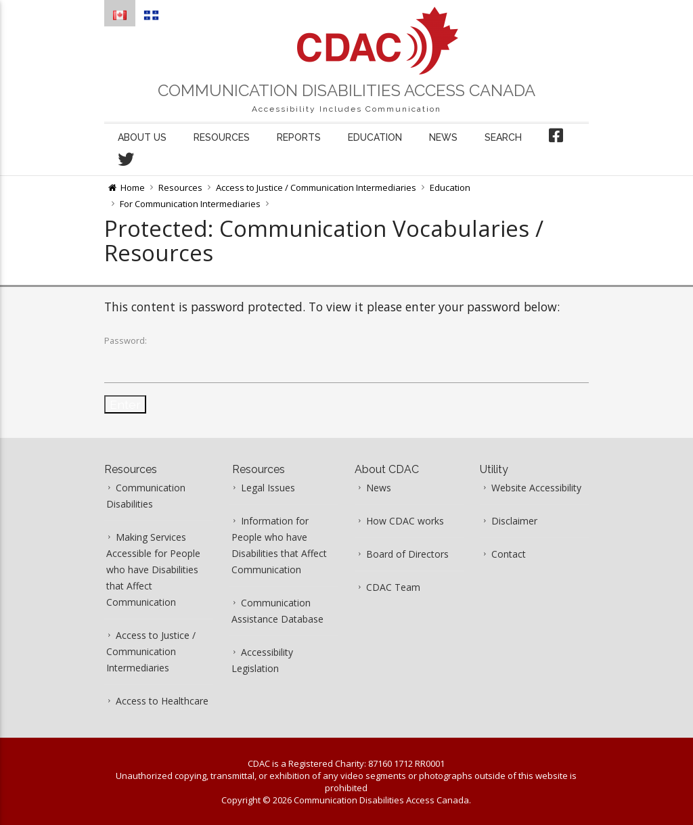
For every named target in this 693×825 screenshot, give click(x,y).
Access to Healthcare (162, 700)
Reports (299, 137)
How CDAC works (405, 520)
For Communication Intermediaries (190, 204)
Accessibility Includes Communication (346, 109)
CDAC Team (393, 587)
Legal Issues (268, 487)
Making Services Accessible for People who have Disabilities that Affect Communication (153, 569)
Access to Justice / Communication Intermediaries (316, 187)
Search (503, 137)
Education (375, 137)
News (443, 137)
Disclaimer (514, 520)
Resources (222, 137)
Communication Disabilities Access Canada (346, 90)
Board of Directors (407, 554)
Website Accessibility (536, 487)
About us (142, 137)
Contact (508, 554)
